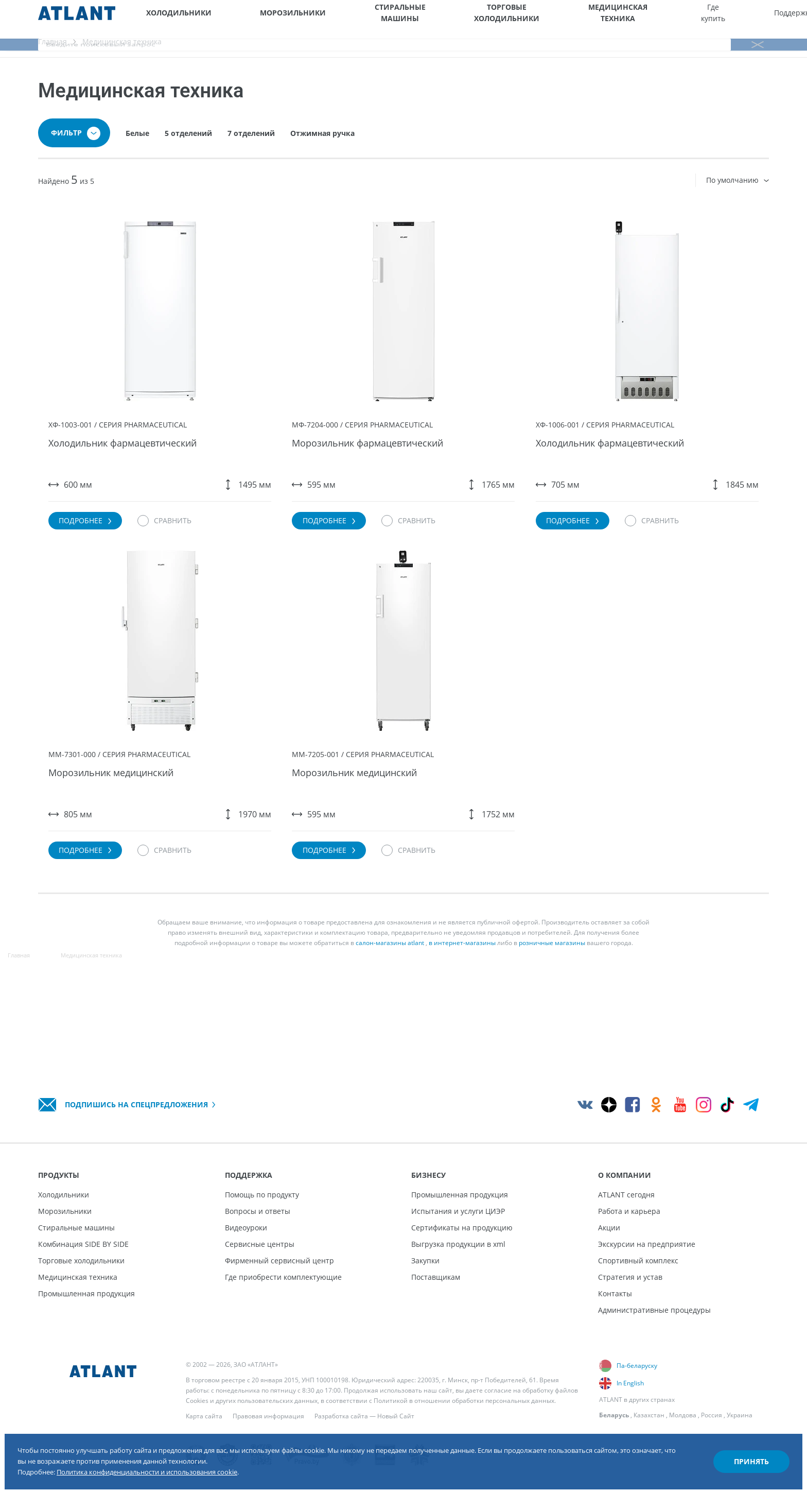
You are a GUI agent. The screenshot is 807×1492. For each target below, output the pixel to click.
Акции (609, 1227)
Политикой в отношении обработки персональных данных (464, 1400)
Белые (137, 146)
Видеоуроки (246, 1227)
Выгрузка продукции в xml (458, 1244)
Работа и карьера (629, 1211)
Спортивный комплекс (638, 1260)
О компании (681, 19)
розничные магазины (552, 1006)
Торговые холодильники (397, 19)
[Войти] (772, 19)
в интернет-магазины (462, 1006)
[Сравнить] (197, 546)
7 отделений (251, 146)
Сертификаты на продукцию (462, 1227)
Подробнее (106, 546)
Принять (730, 1447)
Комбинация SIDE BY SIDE (83, 1244)
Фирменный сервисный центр (279, 1260)
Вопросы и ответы (257, 1211)
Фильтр (75, 146)
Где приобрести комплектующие (283, 1277)
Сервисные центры (259, 1244)
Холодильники (168, 19)
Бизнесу (633, 19)
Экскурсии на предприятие (646, 1244)
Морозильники (250, 19)
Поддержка (584, 19)
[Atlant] (76, 19)
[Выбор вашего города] (719, 19)
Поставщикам (435, 1277)
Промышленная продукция (86, 1293)
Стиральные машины (323, 19)
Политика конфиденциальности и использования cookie (201, 1460)
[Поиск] (798, 19)
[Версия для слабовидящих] (745, 19)
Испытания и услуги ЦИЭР (458, 1211)
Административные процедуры (654, 1310)
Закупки (425, 1260)
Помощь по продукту (262, 1194)
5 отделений (188, 146)
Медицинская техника (474, 19)
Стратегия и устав (630, 1277)
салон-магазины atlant (390, 1006)
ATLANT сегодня (626, 1194)
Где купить (537, 19)
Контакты (615, 1293)
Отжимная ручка (322, 146)
